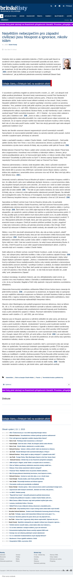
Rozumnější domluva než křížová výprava (30, 481)
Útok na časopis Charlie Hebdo (24, 377)
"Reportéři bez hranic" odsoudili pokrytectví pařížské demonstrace (30, 495)
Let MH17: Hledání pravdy (17, 492)
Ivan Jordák (13, 481)
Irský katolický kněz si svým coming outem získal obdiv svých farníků (38, 508)
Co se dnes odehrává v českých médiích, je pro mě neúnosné (28, 527)
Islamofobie (9, 377)
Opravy (36, 559)
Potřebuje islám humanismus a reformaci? (30, 441)
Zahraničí (2, 555)
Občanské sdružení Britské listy (20, 570)
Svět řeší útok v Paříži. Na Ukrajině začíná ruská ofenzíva (35, 443)
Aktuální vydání (10, 16)
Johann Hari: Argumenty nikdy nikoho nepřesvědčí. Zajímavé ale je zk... (37, 519)
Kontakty (36, 557)
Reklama (36, 561)
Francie (38, 377)
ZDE (4, 72)
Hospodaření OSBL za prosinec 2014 (21, 541)
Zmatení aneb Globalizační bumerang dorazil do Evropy (43, 511)
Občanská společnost (6, 561)
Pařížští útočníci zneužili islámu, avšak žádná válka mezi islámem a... (30, 525)
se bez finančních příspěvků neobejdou (37, 460)
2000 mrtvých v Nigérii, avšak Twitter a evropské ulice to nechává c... (30, 462)
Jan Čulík (12, 452)
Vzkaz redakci (54, 557)
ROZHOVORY (31, 16)
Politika (18, 557)
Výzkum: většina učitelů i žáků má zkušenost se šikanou (38, 449)
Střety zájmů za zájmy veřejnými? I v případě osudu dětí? (38, 454)
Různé (18, 561)
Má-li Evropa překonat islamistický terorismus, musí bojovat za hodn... (31, 473)
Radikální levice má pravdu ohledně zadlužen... (29, 470)
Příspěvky (4, 20)
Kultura (2, 559)
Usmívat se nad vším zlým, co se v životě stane (35, 476)
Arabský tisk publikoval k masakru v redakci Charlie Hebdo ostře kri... (31, 498)
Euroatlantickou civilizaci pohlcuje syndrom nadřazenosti (38, 435)
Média (17, 559)
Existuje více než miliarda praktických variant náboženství (27, 533)
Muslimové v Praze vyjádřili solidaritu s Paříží (23, 538)
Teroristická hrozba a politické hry (53, 377)
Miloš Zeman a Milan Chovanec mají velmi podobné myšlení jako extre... (31, 500)
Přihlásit (67, 6)
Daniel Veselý (13, 44)
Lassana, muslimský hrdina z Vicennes (21, 503)
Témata (40, 16)
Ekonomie (3, 557)
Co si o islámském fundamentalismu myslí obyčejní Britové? (28, 535)
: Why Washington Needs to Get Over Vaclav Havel (35, 457)
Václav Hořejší (13, 487)
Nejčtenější (60, 16)
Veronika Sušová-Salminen (17, 511)
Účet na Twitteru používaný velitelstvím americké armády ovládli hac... (31, 465)
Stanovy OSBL (54, 555)
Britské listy (15, 9)
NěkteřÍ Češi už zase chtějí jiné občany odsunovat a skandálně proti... (30, 506)
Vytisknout (7, 384)
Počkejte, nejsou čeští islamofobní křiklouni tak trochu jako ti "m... (35, 514)
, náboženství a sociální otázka (30, 446)
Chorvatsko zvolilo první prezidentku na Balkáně (24, 484)
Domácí (18, 555)
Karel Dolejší (13, 443)
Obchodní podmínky (39, 563)
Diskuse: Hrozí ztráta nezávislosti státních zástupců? (26, 468)
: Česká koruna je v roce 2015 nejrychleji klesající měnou (28, 432)
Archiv (21, 16)
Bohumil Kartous (15, 435)
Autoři (69, 16)
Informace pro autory (56, 559)
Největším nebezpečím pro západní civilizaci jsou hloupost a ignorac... (39, 522)
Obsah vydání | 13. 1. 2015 (13, 429)
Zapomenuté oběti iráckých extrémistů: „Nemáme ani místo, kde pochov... (32, 489)
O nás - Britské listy (39, 555)
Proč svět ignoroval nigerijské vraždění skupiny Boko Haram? (28, 438)
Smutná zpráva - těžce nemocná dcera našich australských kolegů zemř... (40, 487)
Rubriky (48, 16)
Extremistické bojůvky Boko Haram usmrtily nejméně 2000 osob (29, 530)
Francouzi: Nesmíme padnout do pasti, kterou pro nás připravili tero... (30, 517)
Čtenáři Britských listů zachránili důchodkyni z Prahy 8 (32, 452)
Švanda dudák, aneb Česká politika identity (31, 479)
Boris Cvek (13, 441)
